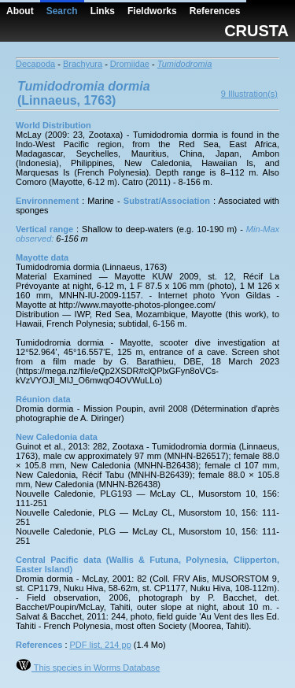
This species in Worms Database (88, 667)
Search (62, 11)
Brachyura (82, 63)
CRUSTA (256, 30)
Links (102, 11)
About (20, 11)
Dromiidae (129, 63)
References (215, 11)
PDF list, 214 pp (100, 644)
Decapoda (35, 63)
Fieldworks (152, 11)
